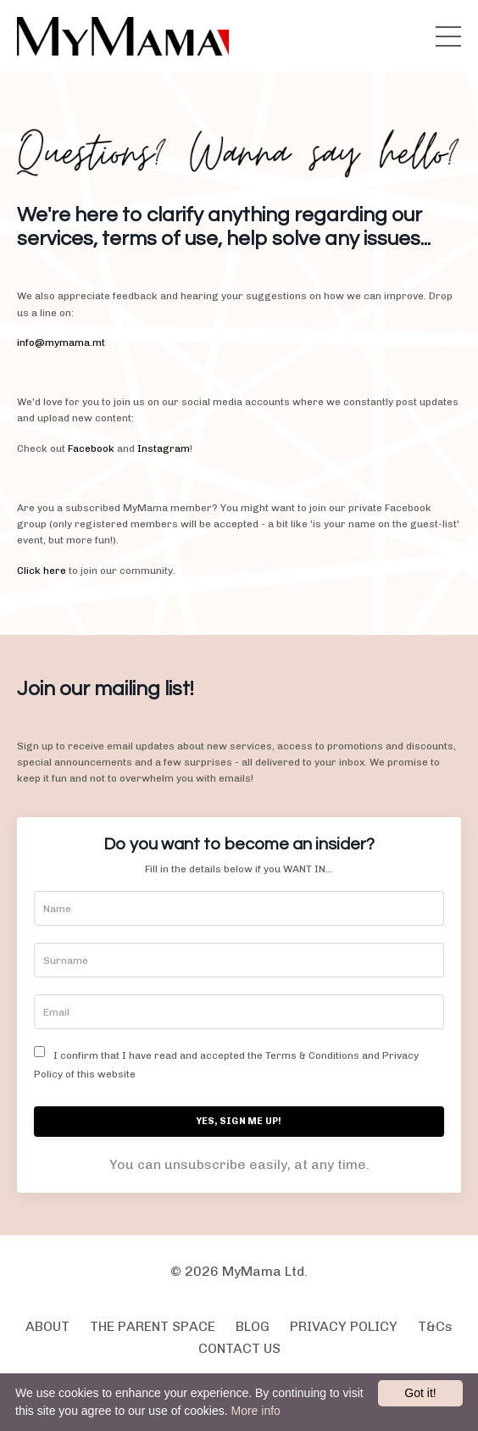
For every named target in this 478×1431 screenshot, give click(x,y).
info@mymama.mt (61, 342)
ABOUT (47, 1326)
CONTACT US (239, 1348)
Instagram (163, 448)
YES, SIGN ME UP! (239, 1121)
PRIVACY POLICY (343, 1326)
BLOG (253, 1326)
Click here (41, 570)
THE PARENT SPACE (152, 1326)
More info (255, 1410)
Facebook (91, 448)
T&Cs (435, 1326)
